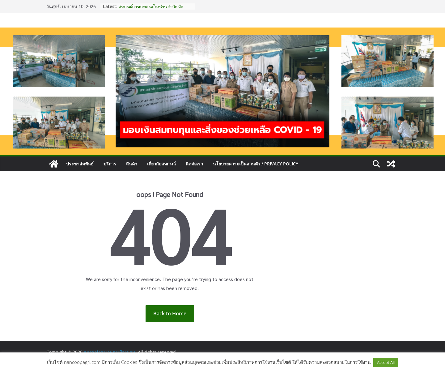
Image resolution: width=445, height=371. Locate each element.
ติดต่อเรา (194, 164)
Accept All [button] (386, 362)
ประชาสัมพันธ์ (80, 164)
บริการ (110, 164)
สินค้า (131, 164)
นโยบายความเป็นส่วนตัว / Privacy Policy (255, 164)
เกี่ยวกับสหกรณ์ (161, 164)
